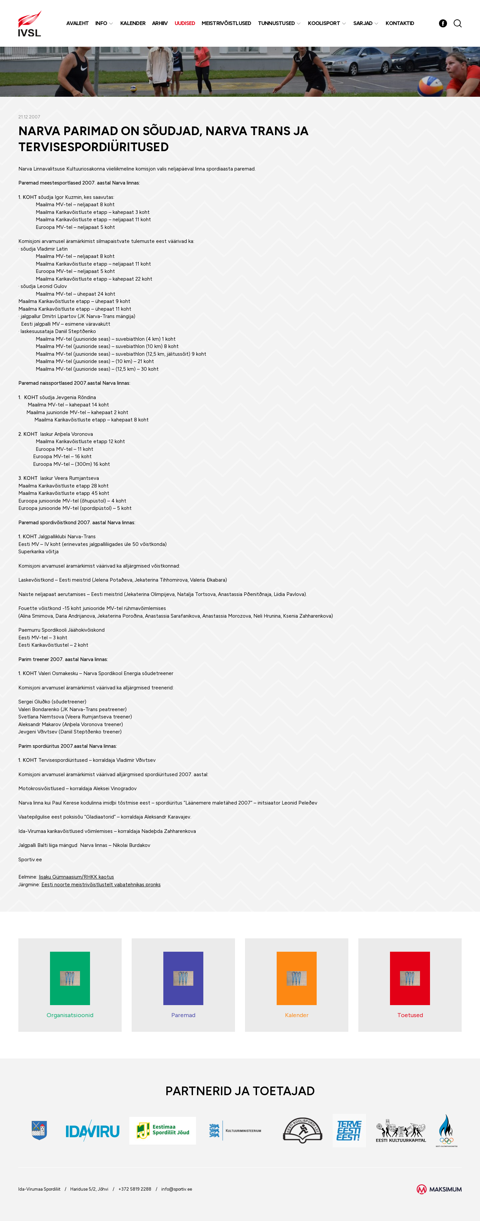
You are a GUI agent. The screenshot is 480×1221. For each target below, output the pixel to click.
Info (101, 23)
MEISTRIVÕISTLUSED (226, 23)
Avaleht (77, 23)
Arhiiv (160, 23)
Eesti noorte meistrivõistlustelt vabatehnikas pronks (101, 885)
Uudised (185, 23)
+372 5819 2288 (134, 1189)
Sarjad (363, 23)
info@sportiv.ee (176, 1189)
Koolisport (324, 23)
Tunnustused (276, 23)
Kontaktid (400, 23)
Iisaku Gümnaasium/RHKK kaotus (76, 877)
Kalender (132, 23)
